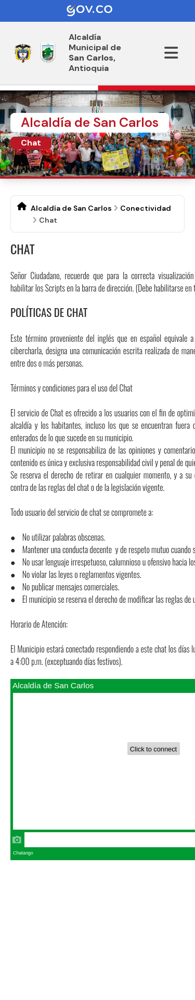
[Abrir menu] (171, 52)
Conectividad (145, 208)
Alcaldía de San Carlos (71, 208)
